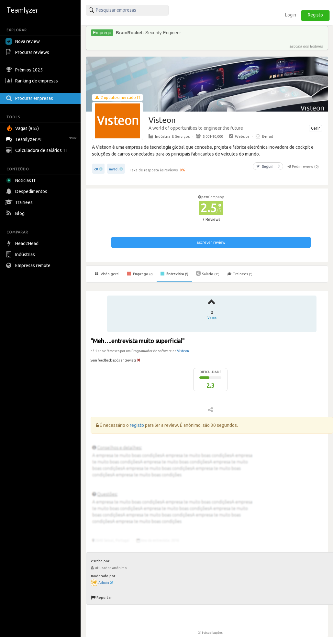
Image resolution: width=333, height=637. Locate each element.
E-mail (264, 136)
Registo (315, 14)
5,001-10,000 (209, 136)
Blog (16, 213)
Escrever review (211, 242)
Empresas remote (28, 265)
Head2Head (23, 243)
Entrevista (174, 273)
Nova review (23, 41)
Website (239, 136)
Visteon (183, 351)
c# (96, 169)
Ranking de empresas (32, 80)
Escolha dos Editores (306, 46)
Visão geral (107, 274)
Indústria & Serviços (169, 136)
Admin (105, 583)
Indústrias (21, 254)
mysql (113, 169)
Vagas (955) (23, 128)
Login (290, 14)
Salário (207, 273)
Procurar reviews (28, 52)
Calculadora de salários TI (37, 150)
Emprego (140, 273)
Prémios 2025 (25, 69)
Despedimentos (27, 191)
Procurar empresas (30, 98)
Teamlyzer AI (42, 138)
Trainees (20, 202)
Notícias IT (22, 180)
